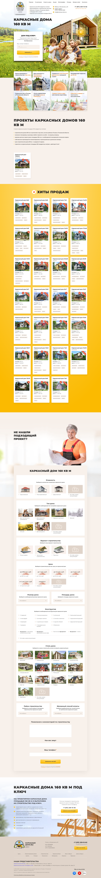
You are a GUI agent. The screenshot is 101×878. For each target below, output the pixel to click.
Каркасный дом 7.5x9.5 (20, 155)
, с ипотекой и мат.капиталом (77, 95)
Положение (35, 56)
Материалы (54, 855)
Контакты (84, 2)
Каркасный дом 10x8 (41, 317)
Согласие (21, 57)
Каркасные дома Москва (19, 863)
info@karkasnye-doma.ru (61, 12)
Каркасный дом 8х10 (79, 259)
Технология (44, 855)
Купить (27, 855)
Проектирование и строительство (23, 74)
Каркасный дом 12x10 (60, 228)
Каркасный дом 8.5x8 (60, 259)
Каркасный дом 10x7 (79, 289)
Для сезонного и (39, 75)
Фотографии (61, 2)
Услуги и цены (47, 2)
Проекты (64, 855)
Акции (54, 2)
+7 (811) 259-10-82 (81, 6)
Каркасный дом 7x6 (60, 200)
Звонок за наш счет (80, 8)
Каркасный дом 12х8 (41, 228)
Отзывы (69, 2)
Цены (19, 853)
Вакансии (73, 855)
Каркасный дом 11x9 (22, 317)
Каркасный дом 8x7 (60, 289)
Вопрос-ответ (76, 2)
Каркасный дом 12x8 (41, 289)
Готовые (35, 855)
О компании (38, 2)
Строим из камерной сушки (60, 75)
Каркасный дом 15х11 (22, 348)
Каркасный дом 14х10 (79, 200)
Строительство (44, 853)
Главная (31, 2)
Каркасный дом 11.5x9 (79, 228)
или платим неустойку (59, 94)
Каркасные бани (57, 853)
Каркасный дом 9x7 (22, 289)
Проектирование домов (31, 853)
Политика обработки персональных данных (24, 875)
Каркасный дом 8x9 (22, 200)
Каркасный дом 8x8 (41, 200)
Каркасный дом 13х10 (79, 348)
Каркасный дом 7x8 (60, 348)
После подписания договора (40, 95)
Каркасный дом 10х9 (79, 317)
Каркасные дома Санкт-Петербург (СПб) (23, 865)
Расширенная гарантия (78, 74)
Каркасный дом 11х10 (22, 259)
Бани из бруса (68, 853)
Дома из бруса (79, 853)
